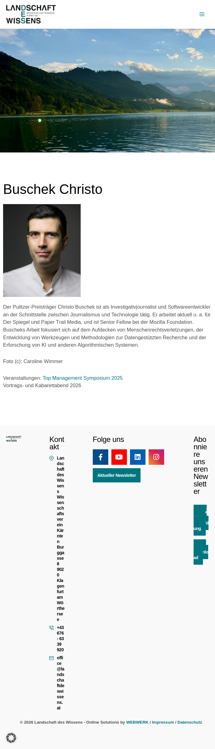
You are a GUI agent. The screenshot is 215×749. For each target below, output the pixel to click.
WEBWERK (137, 722)
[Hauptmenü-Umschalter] (202, 14)
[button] (11, 738)
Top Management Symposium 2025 (83, 378)
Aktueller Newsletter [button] (116, 475)
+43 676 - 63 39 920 (60, 638)
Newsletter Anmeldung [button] (201, 520)
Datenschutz (189, 722)
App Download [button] (201, 552)
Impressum (163, 722)
